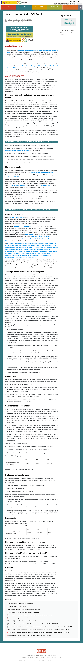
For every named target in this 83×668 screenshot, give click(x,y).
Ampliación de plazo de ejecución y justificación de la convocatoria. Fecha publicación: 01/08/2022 (33, 623)
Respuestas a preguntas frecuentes (17, 606)
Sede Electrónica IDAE (63, 4)
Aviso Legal (34, 661)
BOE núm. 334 (29, 234)
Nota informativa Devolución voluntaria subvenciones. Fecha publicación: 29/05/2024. (30, 635)
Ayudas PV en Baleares (67, 30)
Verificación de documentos (55, 7)
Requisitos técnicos (52, 661)
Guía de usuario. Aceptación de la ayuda (18, 618)
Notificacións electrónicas (39, 7)
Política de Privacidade (24, 661)
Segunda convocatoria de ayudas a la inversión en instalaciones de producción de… (69, 22)
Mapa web (61, 661)
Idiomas (79, 3)
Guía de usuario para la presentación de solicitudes (20, 603)
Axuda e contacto (70, 7)
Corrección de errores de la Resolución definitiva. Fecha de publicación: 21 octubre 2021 (30, 615)
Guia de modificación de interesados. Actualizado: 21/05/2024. (24, 609)
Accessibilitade (42, 661)
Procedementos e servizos (24, 7)
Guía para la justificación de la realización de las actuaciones (23, 621)
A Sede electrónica (8, 7)
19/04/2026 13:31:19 (76, 1)
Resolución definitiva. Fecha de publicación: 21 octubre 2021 (23, 612)
